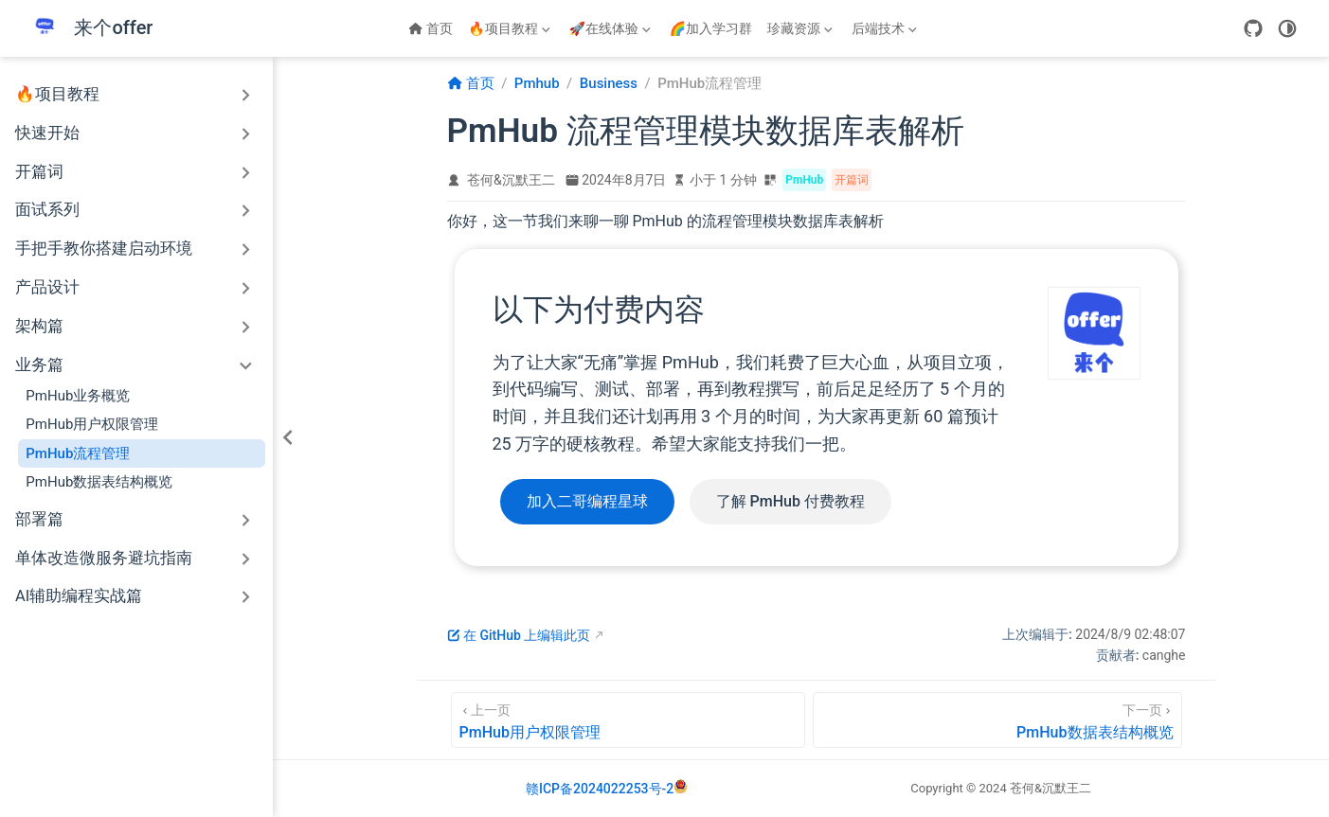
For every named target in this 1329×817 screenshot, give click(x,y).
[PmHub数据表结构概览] (997, 720)
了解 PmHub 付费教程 (790, 501)
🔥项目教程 (510, 32)
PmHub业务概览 (78, 395)
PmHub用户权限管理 (92, 424)
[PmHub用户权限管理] (628, 720)
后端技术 (884, 32)
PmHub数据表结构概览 (99, 481)
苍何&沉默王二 (511, 179)
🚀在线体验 (611, 32)
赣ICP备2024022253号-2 (599, 788)
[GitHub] (1253, 28)
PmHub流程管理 (78, 453)
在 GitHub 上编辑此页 (519, 635)
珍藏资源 (799, 32)
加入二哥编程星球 (587, 501)
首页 (430, 28)
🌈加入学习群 (711, 28)
